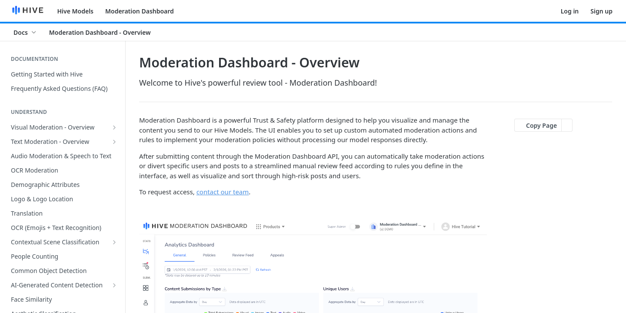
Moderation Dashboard (139, 11)
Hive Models (75, 11)
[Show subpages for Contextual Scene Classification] (114, 242)
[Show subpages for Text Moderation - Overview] (114, 141)
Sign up (601, 11)
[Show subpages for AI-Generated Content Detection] (114, 285)
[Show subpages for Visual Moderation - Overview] (114, 127)
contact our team (222, 191)
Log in (570, 11)
